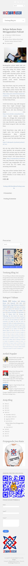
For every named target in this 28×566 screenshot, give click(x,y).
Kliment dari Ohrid (12, 325)
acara (22, 321)
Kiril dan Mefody (14, 319)
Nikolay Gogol (12, 339)
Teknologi (5, 316)
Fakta (17, 317)
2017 (6, 433)
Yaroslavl (10, 348)
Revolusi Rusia (5, 343)
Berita (10, 309)
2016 (6, 436)
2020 (6, 412)
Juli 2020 (8, 421)
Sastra (17, 307)
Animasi (5, 323)
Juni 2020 (8, 427)
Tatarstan (8, 344)
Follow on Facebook (15, 2)
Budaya (14, 301)
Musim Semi (5, 339)
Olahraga (18, 339)
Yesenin (14, 348)
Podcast (17, 341)
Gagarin (22, 332)
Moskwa (12, 307)
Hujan (4, 334)
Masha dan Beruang (16, 335)
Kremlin (22, 334)
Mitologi (21, 328)
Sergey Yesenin (13, 343)
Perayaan (13, 310)
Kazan (12, 334)
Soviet (23, 309)
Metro (23, 335)
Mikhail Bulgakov (6, 337)
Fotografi (7, 328)
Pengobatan (11, 341)
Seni (4, 312)
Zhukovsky (20, 348)
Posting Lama (21, 186)
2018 (6, 431)
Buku (14, 326)
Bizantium (9, 326)
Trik (12, 330)
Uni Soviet (14, 316)
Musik (12, 321)
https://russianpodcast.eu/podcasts (16, 158)
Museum (22, 337)
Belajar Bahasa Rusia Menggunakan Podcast (13, 30)
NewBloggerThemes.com (14, 563)
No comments (8, 43)
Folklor (10, 323)
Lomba (8, 335)
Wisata (5, 348)
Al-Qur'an (17, 330)
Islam (8, 334)
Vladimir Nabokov (21, 346)
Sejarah (13, 303)
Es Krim (17, 332)
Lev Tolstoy (14, 328)
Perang (21, 314)
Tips (4, 314)
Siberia (19, 343)
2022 (6, 408)
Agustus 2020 (9, 419)
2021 (6, 410)
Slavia (13, 317)
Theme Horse (12, 561)
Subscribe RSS (24, 2)
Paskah (5, 341)
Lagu (20, 325)
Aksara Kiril (12, 314)
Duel (13, 332)
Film (6, 310)
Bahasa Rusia (8, 39)
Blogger (14, 559)
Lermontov (5, 321)
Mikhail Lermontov (15, 337)
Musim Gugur (6, 330)
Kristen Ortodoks (12, 312)
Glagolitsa (23, 317)
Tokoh (5, 307)
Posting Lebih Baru (8, 186)
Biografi (21, 316)
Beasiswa (9, 332)
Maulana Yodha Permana (13, 35)
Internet (15, 41)
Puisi (17, 321)
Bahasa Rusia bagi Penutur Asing (13, 305)
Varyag (15, 346)
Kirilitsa (22, 319)
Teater (13, 344)
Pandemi (23, 339)
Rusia (20, 41)
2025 (6, 406)
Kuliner (4, 335)
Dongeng (23, 326)
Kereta (17, 334)
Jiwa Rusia (15, 558)
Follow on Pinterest (18, 2)
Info (20, 303)
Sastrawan (21, 312)
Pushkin (21, 310)
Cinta (18, 326)
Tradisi (17, 344)
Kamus (6, 319)
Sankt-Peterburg (6, 317)
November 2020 (10, 417)
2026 (6, 404)
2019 (6, 429)
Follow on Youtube (21, 2)
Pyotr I (22, 341)
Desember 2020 (10, 414)
